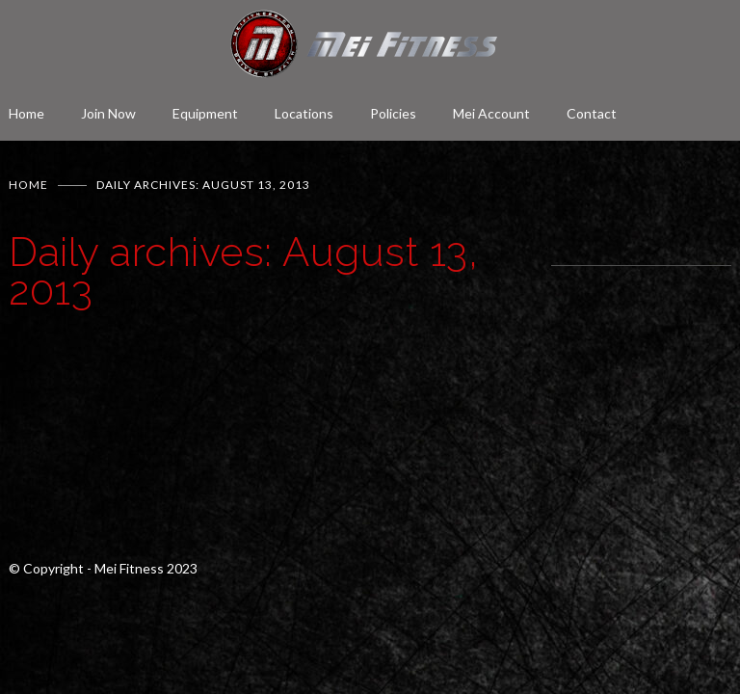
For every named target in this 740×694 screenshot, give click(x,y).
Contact (592, 113)
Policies (393, 113)
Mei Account (491, 113)
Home (26, 113)
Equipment (205, 113)
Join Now (108, 113)
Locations (304, 113)
